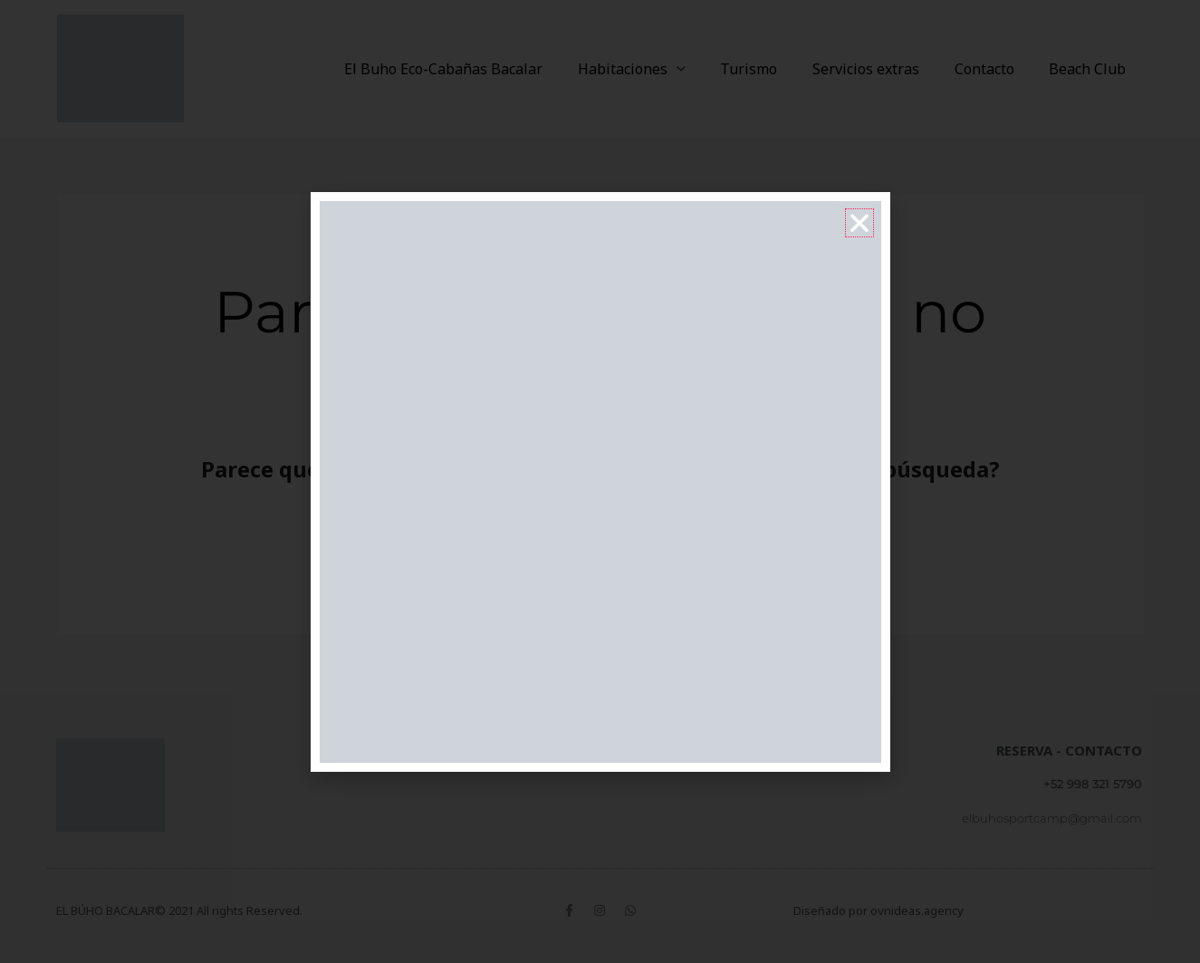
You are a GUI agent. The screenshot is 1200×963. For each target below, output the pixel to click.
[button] (859, 223)
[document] (600, 481)
